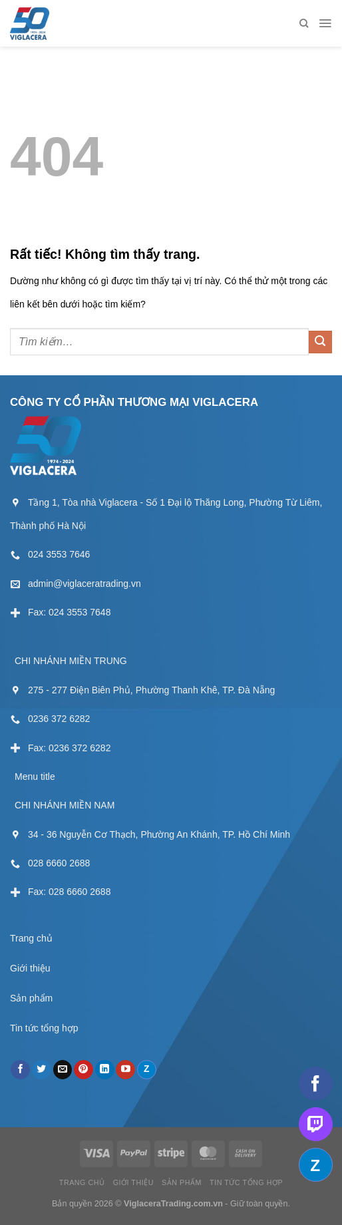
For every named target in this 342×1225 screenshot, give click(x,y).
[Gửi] (320, 342)
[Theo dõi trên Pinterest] (83, 1070)
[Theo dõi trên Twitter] (41, 1070)
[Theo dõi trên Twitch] (316, 1124)
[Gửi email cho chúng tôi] (63, 1070)
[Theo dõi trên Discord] (146, 1070)
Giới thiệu (30, 968)
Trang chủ (31, 938)
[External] (50, 554)
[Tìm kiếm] (303, 23)
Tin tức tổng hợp (44, 1028)
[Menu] (325, 23)
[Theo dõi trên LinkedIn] (104, 1070)
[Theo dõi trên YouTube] (125, 1070)
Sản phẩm (31, 998)
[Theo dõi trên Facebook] (20, 1070)
